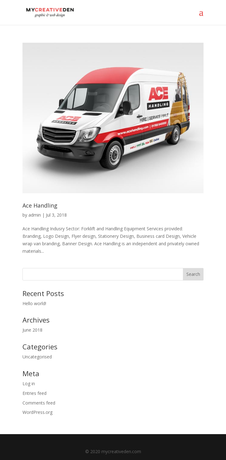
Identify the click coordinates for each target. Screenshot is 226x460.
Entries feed (34, 393)
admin (34, 215)
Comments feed (38, 403)
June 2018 (32, 330)
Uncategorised (37, 357)
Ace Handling (39, 205)
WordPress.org (37, 412)
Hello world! (34, 303)
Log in (28, 383)
